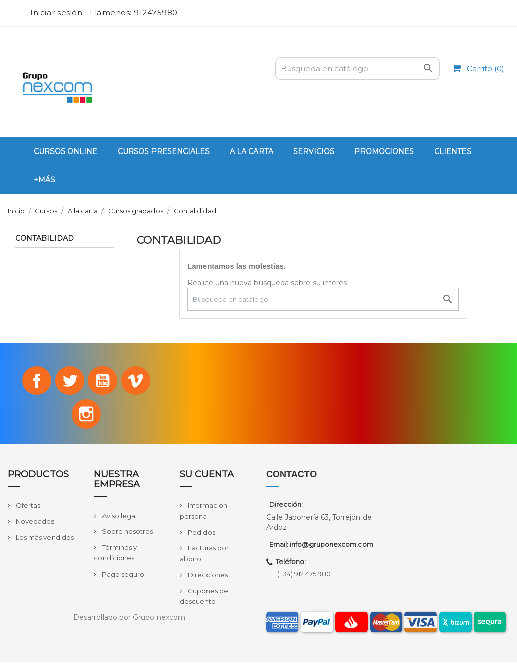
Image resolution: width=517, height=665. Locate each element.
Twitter (69, 381)
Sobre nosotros (126, 534)
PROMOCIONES (384, 151)
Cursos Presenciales (164, 151)
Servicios (313, 151)
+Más (44, 179)
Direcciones (207, 577)
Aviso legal (118, 518)
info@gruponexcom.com (331, 547)
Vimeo (137, 381)
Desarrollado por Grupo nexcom (129, 619)
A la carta (251, 151)
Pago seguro (122, 576)
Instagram (86, 415)
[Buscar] (357, 68)
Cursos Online (65, 151)
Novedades (34, 524)
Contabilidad (44, 239)
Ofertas (27, 507)
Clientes (452, 151)
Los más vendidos (44, 540)
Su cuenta (207, 476)
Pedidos (200, 534)
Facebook (35, 381)
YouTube (103, 381)
